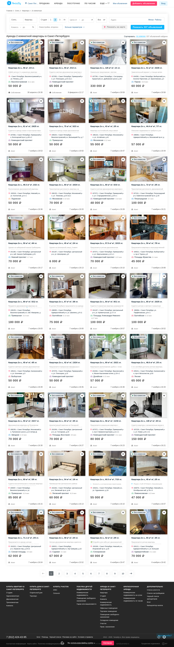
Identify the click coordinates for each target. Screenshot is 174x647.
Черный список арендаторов (153, 597)
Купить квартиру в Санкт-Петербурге (15, 588)
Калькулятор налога (155, 605)
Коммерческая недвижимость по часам (133, 599)
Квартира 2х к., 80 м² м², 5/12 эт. (23, 302)
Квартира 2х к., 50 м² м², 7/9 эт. (145, 244)
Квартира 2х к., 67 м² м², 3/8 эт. (63, 302)
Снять (17, 11)
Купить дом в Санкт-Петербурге (40, 588)
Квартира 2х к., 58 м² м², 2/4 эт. (63, 539)
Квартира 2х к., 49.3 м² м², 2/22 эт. (24, 185)
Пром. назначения (107, 627)
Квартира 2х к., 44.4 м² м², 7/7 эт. (146, 127)
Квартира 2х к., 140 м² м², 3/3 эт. (146, 422)
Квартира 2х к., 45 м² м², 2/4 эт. (63, 244)
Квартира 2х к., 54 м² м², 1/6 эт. (63, 481)
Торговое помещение (108, 611)
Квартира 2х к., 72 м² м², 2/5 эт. (145, 185)
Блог (149, 602)
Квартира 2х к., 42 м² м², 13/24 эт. (64, 363)
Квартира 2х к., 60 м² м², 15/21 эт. (105, 363)
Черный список (55, 637)
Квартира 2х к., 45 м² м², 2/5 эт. (145, 481)
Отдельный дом (36, 593)
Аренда (58, 3)
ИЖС (55, 590)
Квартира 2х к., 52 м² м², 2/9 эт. (104, 539)
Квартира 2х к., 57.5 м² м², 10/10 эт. (106, 244)
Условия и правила (85, 637)
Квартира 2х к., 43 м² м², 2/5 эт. (104, 127)
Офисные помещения (108, 608)
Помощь (45, 637)
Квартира (25, 11)
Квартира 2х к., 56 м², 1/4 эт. (21, 68)
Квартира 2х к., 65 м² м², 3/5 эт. (145, 539)
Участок (103, 623)
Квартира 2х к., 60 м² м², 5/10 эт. (105, 185)
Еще (103, 3)
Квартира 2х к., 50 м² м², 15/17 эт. (23, 422)
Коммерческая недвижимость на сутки (133, 594)
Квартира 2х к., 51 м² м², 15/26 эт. (146, 68)
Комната (9, 606)
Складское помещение (109, 620)
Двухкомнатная (12, 599)
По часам (89, 3)
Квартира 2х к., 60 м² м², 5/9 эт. (22, 481)
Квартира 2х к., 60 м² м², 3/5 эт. (63, 422)
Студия (103, 596)
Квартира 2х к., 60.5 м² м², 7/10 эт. (106, 481)
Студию (9, 593)
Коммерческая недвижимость (82, 594)
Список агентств (153, 590)
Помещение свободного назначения (86, 599)
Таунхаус (33, 596)
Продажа (44, 3)
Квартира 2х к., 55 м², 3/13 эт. (63, 68)
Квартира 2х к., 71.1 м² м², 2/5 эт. (23, 539)
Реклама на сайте (69, 637)
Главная (9, 11)
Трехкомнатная (12, 602)
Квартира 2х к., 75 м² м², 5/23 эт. (64, 127)
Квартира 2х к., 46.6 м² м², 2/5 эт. (146, 363)
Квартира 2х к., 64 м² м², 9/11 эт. (105, 302)
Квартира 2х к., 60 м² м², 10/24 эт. (64, 185)
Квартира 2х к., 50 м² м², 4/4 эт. (22, 244)
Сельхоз (56, 593)
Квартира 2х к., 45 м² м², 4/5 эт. (22, 363)
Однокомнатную (12, 596)
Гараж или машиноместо (86, 604)
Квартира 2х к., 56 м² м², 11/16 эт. (105, 422)
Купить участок (61, 587)
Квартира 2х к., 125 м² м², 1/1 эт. (105, 68)
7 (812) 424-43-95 (16, 637)
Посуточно (73, 3)
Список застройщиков (155, 593)
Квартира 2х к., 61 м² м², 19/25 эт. (23, 127)
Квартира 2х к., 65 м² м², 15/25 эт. (146, 302)
